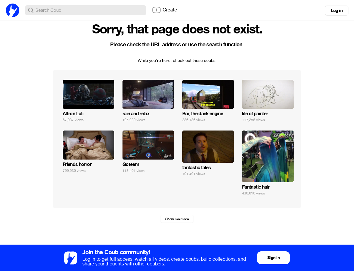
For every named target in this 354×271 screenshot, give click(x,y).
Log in (337, 10)
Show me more (177, 219)
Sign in (273, 257)
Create (164, 10)
